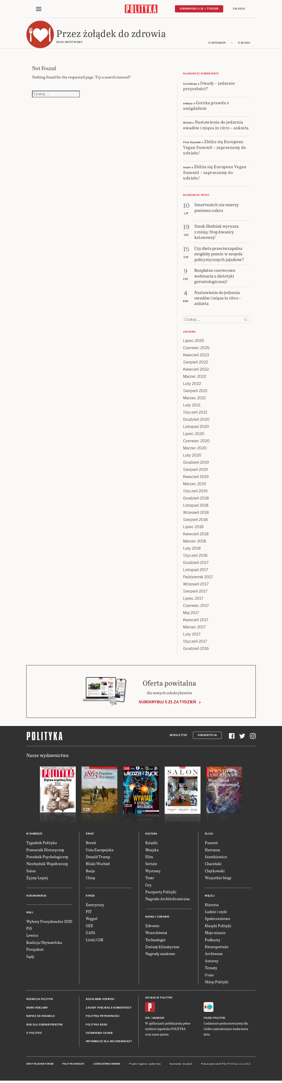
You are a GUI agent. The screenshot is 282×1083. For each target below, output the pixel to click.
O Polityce (34, 1033)
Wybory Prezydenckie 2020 (49, 922)
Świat (90, 834)
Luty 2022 (192, 384)
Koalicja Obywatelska (44, 943)
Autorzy (211, 961)
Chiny (90, 878)
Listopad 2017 (195, 570)
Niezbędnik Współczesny (47, 864)
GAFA (90, 933)
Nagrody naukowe (160, 954)
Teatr (149, 878)
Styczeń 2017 (195, 642)
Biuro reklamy (37, 1008)
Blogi (209, 834)
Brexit (91, 843)
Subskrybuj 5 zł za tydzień (167, 702)
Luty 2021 (192, 406)
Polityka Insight (73, 1064)
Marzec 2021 (194, 398)
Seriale (151, 864)
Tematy (211, 968)
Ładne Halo (155, 1064)
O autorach (217, 43)
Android (158, 1018)
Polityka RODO (97, 1025)
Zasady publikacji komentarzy (108, 1008)
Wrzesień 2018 (196, 513)
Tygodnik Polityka (41, 843)
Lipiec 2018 (193, 527)
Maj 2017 (191, 613)
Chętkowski (215, 871)
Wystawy (153, 871)
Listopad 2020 (196, 427)
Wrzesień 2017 (196, 585)
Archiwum (214, 954)
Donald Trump (98, 857)
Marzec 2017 (194, 628)
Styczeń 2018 (195, 556)
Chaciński (213, 864)
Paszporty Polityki (160, 892)
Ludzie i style (216, 912)
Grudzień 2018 (196, 499)
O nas (209, 975)
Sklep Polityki (216, 982)
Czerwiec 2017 (196, 606)
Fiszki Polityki (214, 1018)
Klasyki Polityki (218, 926)
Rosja (90, 871)
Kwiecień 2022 (196, 370)
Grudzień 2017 (196, 563)
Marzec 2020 (195, 449)
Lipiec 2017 (193, 599)
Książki (151, 843)
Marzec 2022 (194, 377)
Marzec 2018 (194, 542)
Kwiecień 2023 (196, 355)
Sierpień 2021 (195, 391)
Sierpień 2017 (195, 592)
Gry (148, 885)
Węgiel (92, 919)
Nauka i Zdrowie (157, 917)
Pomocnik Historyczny (45, 850)
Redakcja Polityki (39, 1000)
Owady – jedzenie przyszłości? (209, 86)
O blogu (244, 43)
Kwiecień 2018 (196, 534)
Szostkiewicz (216, 857)
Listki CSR (94, 940)
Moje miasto (215, 933)
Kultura (151, 834)
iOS (147, 1018)
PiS (29, 929)
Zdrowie (152, 926)
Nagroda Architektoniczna (167, 899)
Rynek (90, 896)
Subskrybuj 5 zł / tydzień (199, 8)
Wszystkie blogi (218, 878)
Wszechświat (156, 933)
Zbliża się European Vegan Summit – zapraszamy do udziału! (214, 147)
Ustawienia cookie (99, 1033)
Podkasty (212, 940)
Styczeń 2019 (195, 491)
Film (149, 857)
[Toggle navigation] (38, 9)
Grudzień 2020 (196, 420)
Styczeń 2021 (195, 413)
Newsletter (178, 735)
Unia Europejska (100, 850)
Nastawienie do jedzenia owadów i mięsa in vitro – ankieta (216, 125)
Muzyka (152, 850)
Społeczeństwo (217, 919)
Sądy (30, 957)
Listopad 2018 (195, 506)
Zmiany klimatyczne (162, 947)
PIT (89, 912)
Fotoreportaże (216, 947)
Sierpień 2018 (195, 520)
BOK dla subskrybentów (44, 1025)
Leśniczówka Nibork (106, 1064)
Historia (212, 905)
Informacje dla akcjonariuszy (109, 1042)
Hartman (212, 850)
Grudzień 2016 (196, 649)
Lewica (32, 936)
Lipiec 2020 (193, 434)
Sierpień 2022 (195, 363)
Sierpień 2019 (195, 470)
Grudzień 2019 (196, 463)
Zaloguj (239, 8)
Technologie (155, 940)
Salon (31, 871)
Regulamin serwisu (100, 1000)
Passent (211, 843)
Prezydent (35, 950)
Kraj (29, 913)
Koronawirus (36, 896)
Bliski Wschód (98, 864)
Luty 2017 (192, 635)
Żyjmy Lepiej (37, 878)
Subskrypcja (207, 735)
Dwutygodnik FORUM (40, 1064)
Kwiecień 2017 (195, 620)
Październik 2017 (198, 577)
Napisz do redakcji (40, 1016)
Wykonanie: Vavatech (180, 1064)
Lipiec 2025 (193, 341)
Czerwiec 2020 (196, 441)
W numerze (34, 834)
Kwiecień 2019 (196, 477)
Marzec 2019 (194, 484)
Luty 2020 (192, 456)
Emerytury (95, 905)
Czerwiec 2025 (196, 348)
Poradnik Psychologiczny (47, 857)
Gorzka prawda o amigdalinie (206, 106)
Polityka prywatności (102, 1016)
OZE (89, 926)
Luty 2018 (192, 549)
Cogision (142, 1064)
